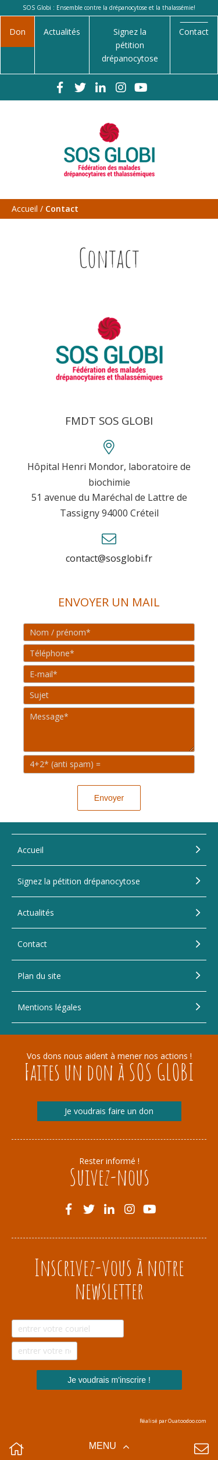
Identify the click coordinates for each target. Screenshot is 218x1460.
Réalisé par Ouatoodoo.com (173, 1421)
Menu (104, 1446)
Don (17, 31)
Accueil (25, 208)
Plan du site (39, 975)
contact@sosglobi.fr (109, 558)
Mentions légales (49, 1007)
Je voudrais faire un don (109, 1110)
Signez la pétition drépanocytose (130, 45)
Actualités (62, 31)
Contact (194, 31)
